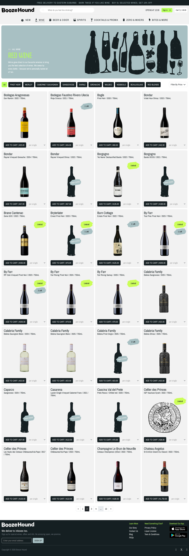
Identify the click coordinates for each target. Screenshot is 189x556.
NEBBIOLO (121, 84)
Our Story (133, 527)
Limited (133, 165)
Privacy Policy (150, 527)
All (4, 84)
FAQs (131, 537)
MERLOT (28, 84)
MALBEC (108, 84)
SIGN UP (38, 540)
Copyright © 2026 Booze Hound (14, 549)
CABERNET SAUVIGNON (47, 84)
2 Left (40, 290)
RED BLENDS (153, 84)
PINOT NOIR (15, 84)
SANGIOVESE (68, 84)
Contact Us (133, 530)
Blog (131, 534)
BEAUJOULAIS (137, 84)
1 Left (87, 106)
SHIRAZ (82, 84)
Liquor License (150, 530)
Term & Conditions (152, 534)
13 (106, 508)
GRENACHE (95, 84)
